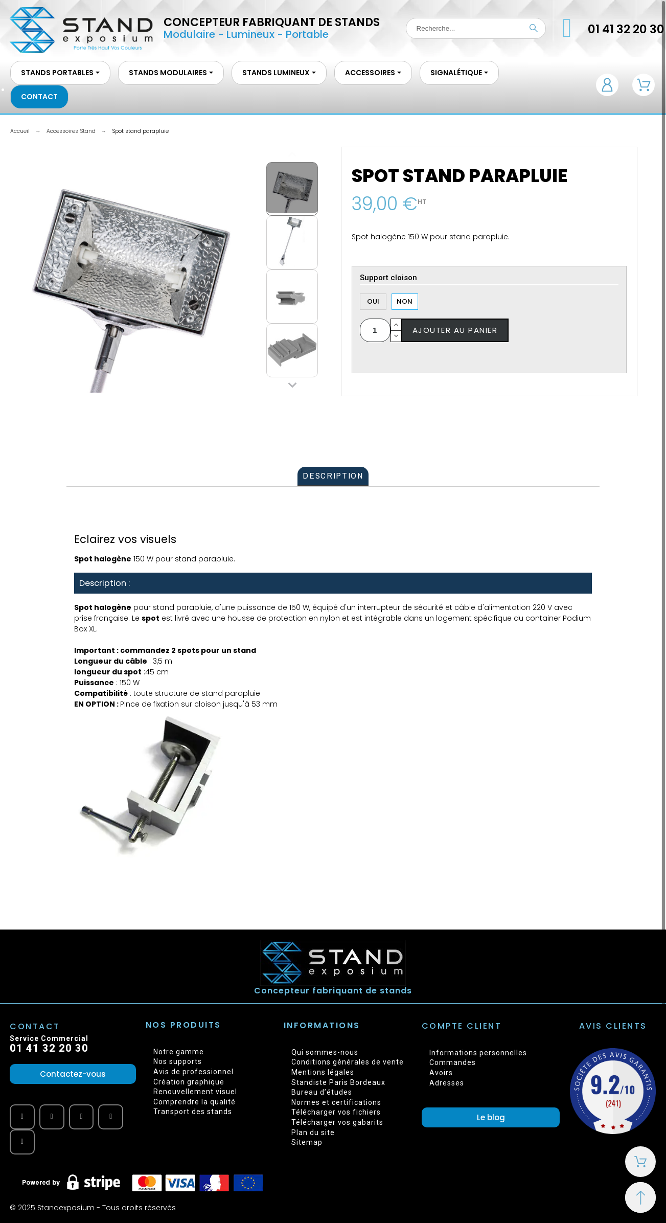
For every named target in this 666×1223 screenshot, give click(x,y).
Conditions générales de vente (347, 1062)
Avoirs (441, 1073)
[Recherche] (476, 28)
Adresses (446, 1083)
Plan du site (313, 1132)
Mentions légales (322, 1072)
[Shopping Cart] (640, 1161)
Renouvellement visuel (195, 1092)
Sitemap (307, 1142)
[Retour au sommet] (640, 1197)
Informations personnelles (478, 1053)
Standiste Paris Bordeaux (338, 1082)
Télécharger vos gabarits (337, 1122)
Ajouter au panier (455, 330)
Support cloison (388, 278)
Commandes (452, 1062)
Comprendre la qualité (194, 1102)
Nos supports (177, 1061)
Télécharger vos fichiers (336, 1112)
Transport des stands (192, 1111)
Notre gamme (178, 1052)
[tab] (333, 476)
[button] (73, 1074)
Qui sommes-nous (324, 1052)
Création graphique (188, 1082)
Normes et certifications (336, 1102)
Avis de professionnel (193, 1072)
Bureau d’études (321, 1092)
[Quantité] (375, 330)
